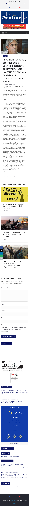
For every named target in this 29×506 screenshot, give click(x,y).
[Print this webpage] (1, 258)
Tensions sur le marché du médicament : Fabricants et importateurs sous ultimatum (16, 4)
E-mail (3, 311)
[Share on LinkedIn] (1, 253)
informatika (3, 471)
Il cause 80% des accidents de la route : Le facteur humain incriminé (14, 234)
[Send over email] (1, 256)
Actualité (5, 56)
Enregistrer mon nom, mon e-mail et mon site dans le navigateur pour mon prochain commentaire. (13, 329)
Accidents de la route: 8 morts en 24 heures (9, 399)
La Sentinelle (12, 84)
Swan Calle (3, 464)
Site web (3, 318)
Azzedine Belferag (4, 477)
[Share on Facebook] (1, 247)
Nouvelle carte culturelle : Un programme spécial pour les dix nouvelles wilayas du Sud (14, 475)
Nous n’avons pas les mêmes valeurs (20, 179)
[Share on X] (1, 250)
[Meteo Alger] (14, 434)
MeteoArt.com (17, 443)
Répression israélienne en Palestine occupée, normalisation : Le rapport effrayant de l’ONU (12, 264)
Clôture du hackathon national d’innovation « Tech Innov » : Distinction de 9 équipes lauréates (14, 471)
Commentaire (5, 288)
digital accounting (4, 467)
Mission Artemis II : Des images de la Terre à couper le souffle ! (13, 390)
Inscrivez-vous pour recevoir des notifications (10, 456)
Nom (3, 304)
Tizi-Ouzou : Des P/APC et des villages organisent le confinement (14, 176)
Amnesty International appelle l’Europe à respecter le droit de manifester (13, 206)
